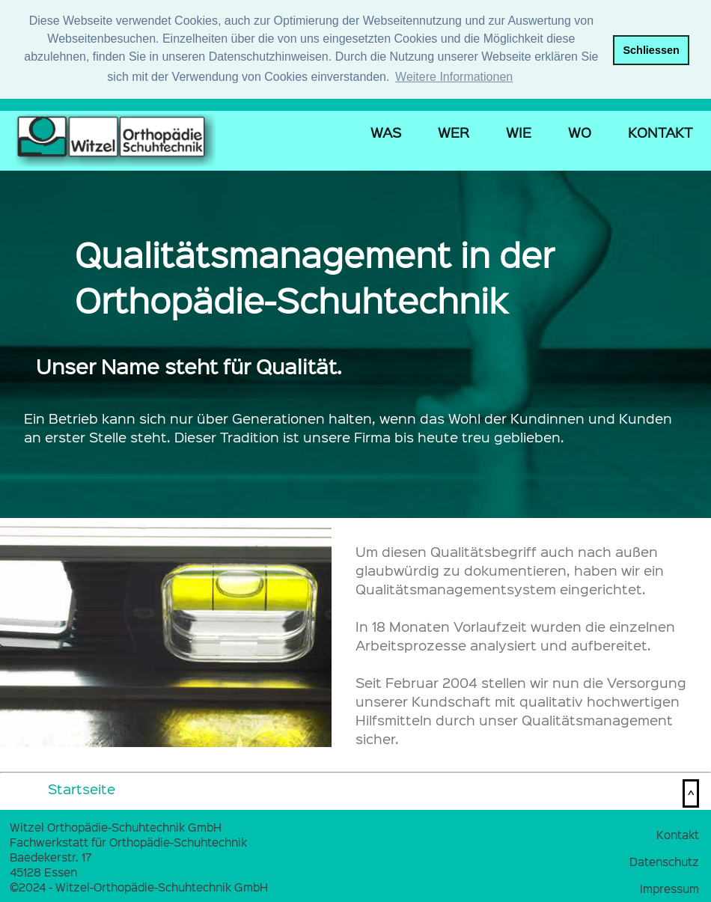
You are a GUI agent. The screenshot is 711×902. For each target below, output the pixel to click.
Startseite (81, 787)
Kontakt (677, 833)
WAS (385, 131)
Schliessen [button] (651, 50)
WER (453, 131)
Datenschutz (664, 860)
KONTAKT (660, 131)
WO (579, 131)
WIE (518, 131)
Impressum (669, 887)
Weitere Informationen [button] (454, 76)
